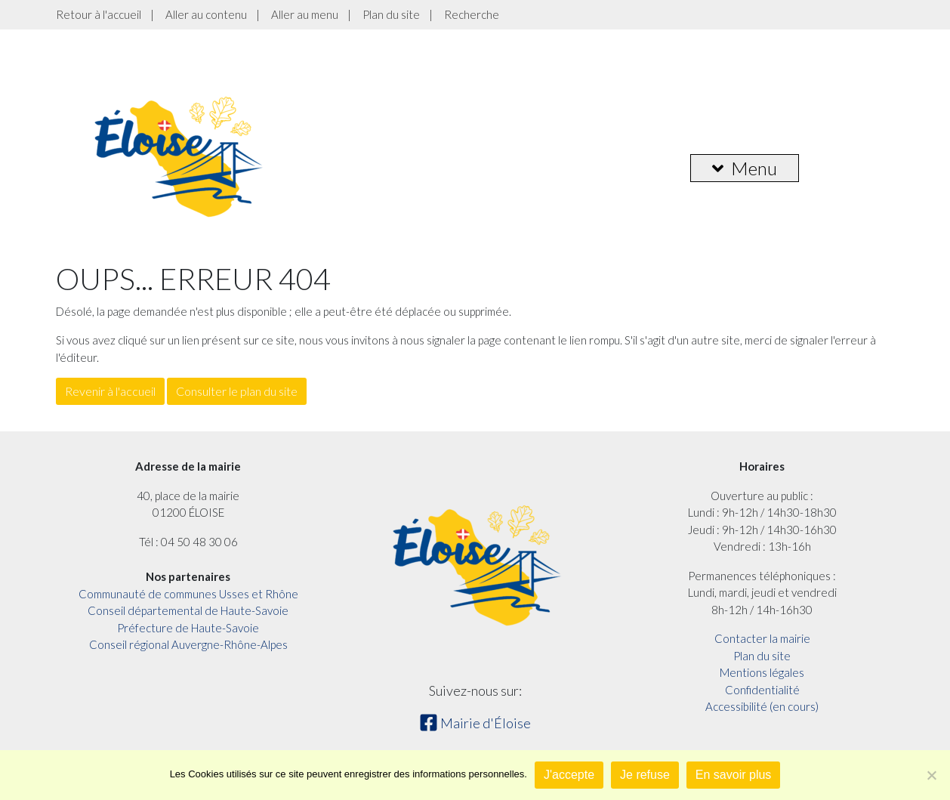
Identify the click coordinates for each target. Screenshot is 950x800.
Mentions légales (762, 672)
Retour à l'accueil (98, 14)
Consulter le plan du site (237, 391)
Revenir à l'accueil (110, 391)
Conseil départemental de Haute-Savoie (188, 610)
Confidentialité (762, 690)
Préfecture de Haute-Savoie (188, 628)
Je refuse (645, 774)
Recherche (471, 14)
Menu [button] (744, 168)
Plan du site (391, 14)
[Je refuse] (931, 775)
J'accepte (569, 774)
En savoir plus (734, 774)
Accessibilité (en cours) (762, 706)
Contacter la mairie (762, 638)
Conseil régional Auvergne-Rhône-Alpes (188, 644)
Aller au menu (304, 14)
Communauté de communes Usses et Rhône (188, 594)
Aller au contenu (206, 14)
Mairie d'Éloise (475, 723)
